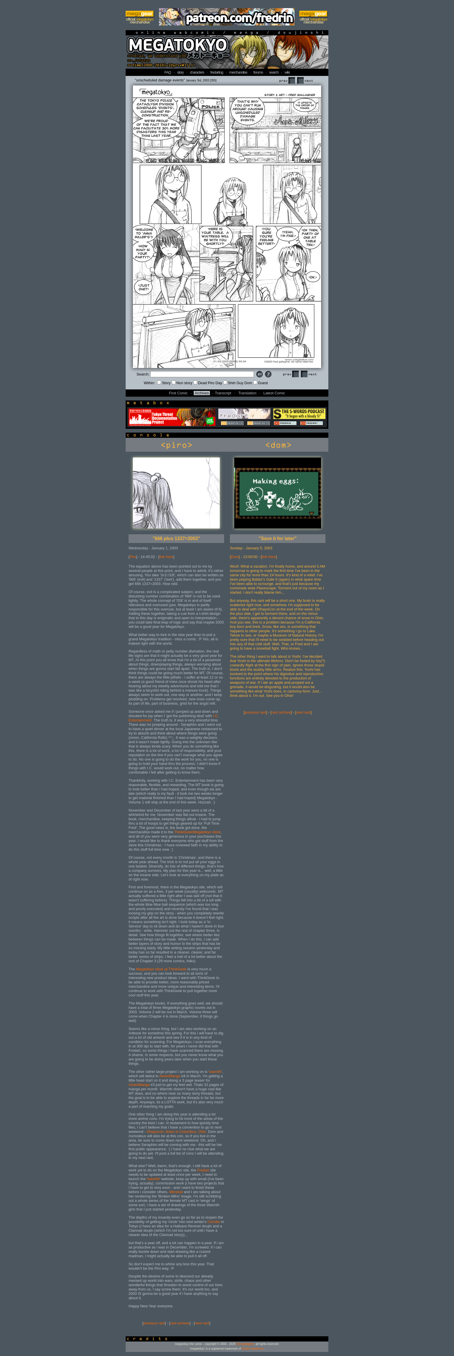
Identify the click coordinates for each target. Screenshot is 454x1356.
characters (197, 72)
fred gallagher (245, 1344)
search (273, 72)
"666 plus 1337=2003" (176, 538)
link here (166, 557)
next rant (202, 1323)
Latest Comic (274, 393)
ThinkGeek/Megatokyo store (197, 832)
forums (258, 72)
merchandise (238, 72)
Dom (235, 557)
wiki (287, 72)
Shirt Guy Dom (237, 383)
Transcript (223, 393)
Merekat (176, 1192)
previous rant (154, 1323)
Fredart (203, 1170)
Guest (260, 383)
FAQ (167, 72)
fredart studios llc (253, 1348)
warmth (215, 1071)
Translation (247, 393)
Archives (202, 393)
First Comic (178, 393)
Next (305, 80)
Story (164, 383)
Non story (182, 383)
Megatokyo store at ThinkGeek (161, 969)
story (180, 72)
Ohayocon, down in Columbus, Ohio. (177, 1131)
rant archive (180, 1323)
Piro (133, 557)
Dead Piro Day (207, 383)
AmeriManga (169, 1076)
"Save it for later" (278, 538)
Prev (287, 80)
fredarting (216, 72)
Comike (214, 1222)
